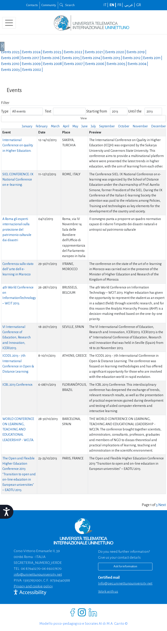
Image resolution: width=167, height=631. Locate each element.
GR (138, 5)
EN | (113, 5)
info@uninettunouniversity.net (38, 574)
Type (4, 111)
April (66, 126)
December (158, 126)
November (140, 126)
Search (67, 5)
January (27, 126)
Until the (135, 111)
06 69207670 (52, 569)
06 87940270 (30, 569)
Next (162, 505)
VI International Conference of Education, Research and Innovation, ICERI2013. (16, 337)
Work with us (108, 591)
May (75, 126)
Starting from (96, 111)
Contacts (32, 5)
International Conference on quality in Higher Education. (17, 145)
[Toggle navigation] (9, 23)
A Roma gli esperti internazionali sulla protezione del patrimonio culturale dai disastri (16, 229)
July (93, 126)
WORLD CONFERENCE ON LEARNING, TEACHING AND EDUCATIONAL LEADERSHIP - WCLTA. (18, 429)
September (107, 126)
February (42, 126)
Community (48, 5)
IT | (106, 5)
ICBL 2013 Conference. (17, 384)
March (55, 126)
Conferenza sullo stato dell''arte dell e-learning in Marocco (17, 269)
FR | (120, 5)
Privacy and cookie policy (33, 586)
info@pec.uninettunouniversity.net (125, 583)
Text (48, 111)
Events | (11, 52)
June (85, 126)
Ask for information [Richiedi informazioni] (125, 566)
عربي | (130, 5)
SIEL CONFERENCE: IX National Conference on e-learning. (17, 179)
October (123, 126)
